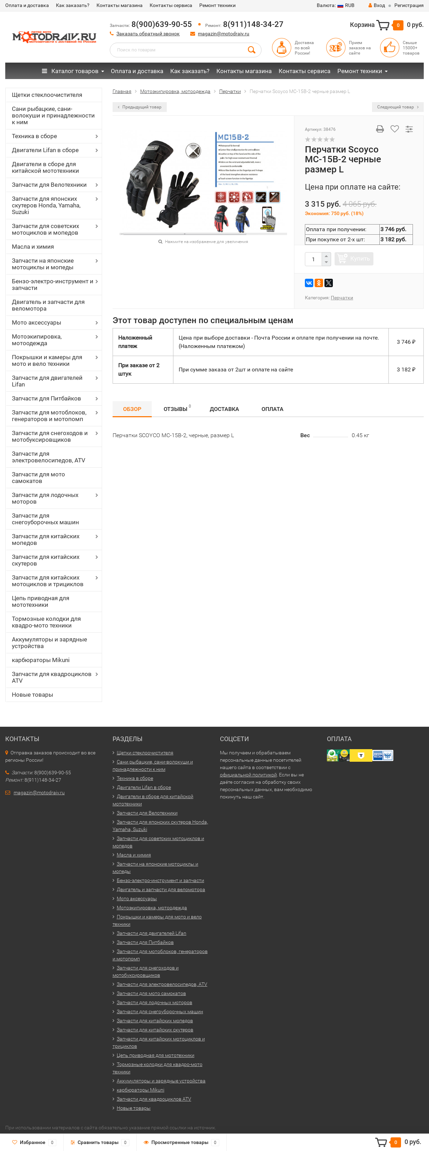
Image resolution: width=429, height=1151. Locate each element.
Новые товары (32, 694)
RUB (336, 5)
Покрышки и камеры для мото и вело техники (47, 360)
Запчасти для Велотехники (49, 184)
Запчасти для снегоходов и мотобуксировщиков (50, 436)
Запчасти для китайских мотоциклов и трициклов (48, 581)
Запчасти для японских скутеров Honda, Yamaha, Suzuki (46, 205)
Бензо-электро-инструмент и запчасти (52, 284)
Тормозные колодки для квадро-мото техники (46, 622)
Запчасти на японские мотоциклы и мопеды (43, 264)
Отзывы (177, 408)
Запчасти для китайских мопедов (45, 539)
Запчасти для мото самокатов (38, 477)
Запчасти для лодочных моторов (45, 498)
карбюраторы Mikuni (41, 659)
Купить (360, 258)
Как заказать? (73, 5)
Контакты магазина (119, 5)
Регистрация (409, 5)
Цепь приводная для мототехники (40, 601)
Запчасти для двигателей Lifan (47, 381)
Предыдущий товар (140, 107)
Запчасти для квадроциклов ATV (52, 677)
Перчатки (342, 297)
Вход (377, 5)
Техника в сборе (34, 136)
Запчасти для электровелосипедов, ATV (48, 457)
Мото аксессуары (36, 322)
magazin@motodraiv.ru (223, 33)
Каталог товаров (70, 71)
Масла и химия (33, 246)
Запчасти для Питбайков (46, 398)
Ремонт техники (217, 5)
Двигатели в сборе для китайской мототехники (45, 167)
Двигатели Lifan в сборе (45, 150)
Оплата (273, 409)
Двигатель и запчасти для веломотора (48, 305)
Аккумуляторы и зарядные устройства (49, 642)
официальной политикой (248, 774)
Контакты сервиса (171, 5)
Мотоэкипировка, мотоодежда (37, 340)
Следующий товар (398, 107)
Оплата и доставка (27, 5)
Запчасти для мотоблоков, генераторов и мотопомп (49, 415)
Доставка (224, 409)
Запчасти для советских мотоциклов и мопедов (45, 229)
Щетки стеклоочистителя (47, 94)
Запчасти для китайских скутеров (45, 560)
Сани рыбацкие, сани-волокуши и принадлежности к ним (53, 115)
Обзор (132, 409)
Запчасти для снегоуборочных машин (45, 519)
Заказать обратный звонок (148, 33)
